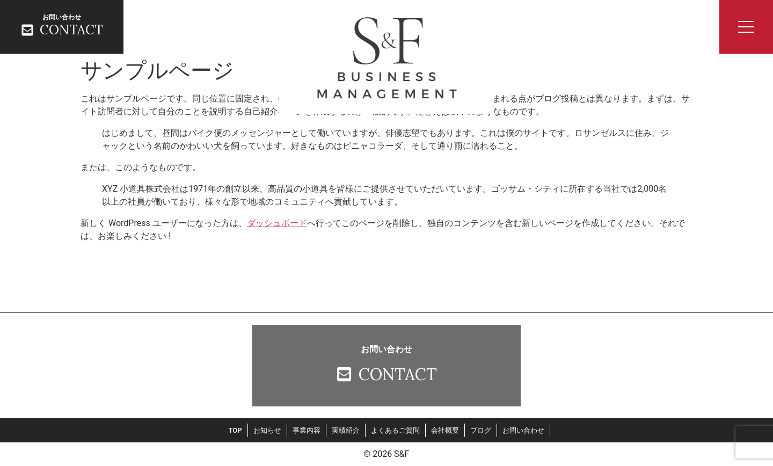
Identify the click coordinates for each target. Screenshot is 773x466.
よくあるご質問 (395, 430)
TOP (235, 430)
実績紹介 (346, 430)
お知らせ (267, 430)
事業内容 (306, 430)
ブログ (480, 430)
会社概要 (445, 430)
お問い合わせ (523, 430)
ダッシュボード (277, 223)
